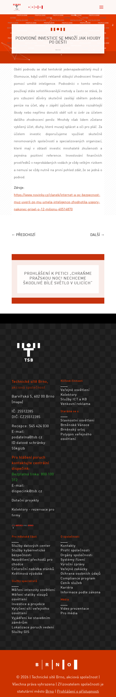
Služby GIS (20, 632)
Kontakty (68, 545)
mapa (17, 402)
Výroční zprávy (73, 564)
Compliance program (78, 578)
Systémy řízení (73, 559)
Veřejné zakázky (74, 569)
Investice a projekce (28, 604)
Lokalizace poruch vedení (33, 627)
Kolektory (69, 394)
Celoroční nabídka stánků (33, 569)
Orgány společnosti (76, 555)
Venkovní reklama (75, 404)
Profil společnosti (75, 550)
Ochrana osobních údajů (81, 573)
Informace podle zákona (81, 592)
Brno (50, 691)
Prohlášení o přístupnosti (78, 691)
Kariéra (67, 587)
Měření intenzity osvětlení (33, 590)
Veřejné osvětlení (75, 390)
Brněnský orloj (73, 429)
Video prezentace (75, 608)
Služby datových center (31, 545)
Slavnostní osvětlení (77, 420)
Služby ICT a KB (74, 399)
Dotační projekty (25, 500)
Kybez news (58, 49)
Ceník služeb (71, 583)
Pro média (69, 613)
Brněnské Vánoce (75, 425)
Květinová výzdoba (27, 573)
